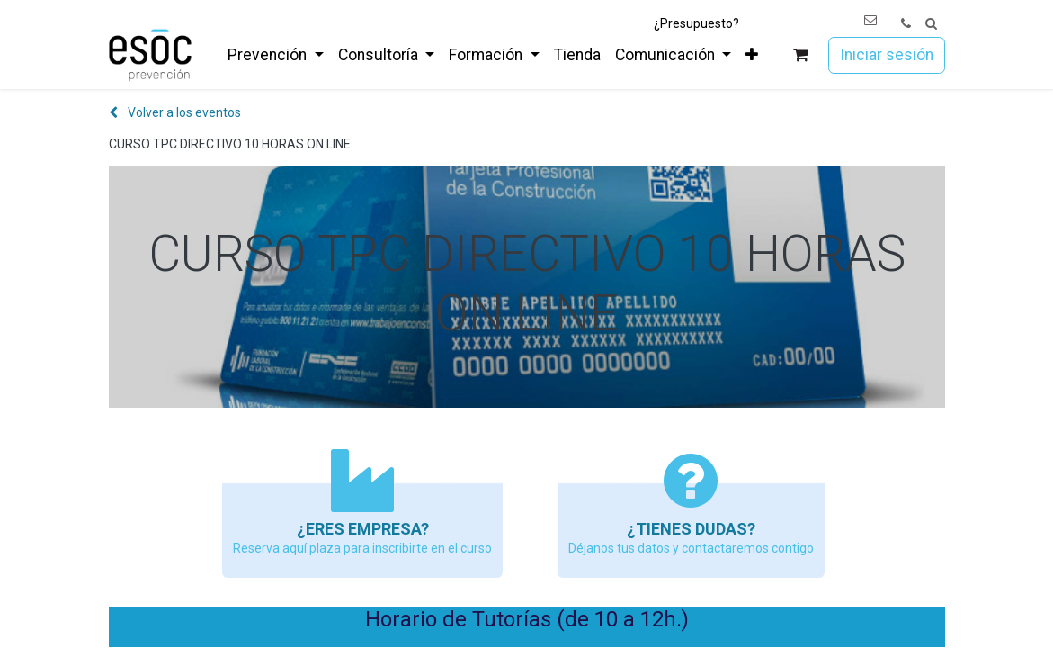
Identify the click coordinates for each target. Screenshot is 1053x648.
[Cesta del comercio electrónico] (800, 55)
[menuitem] (275, 55)
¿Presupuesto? (696, 23)
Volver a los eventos (175, 112)
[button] (931, 23)
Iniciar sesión (886, 55)
